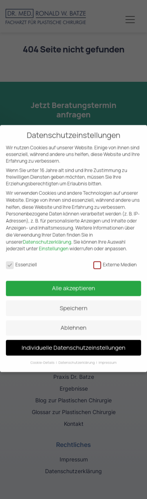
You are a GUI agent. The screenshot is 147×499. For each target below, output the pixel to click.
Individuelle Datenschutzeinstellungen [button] (73, 342)
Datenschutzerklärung (47, 236)
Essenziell (21, 259)
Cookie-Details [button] (43, 357)
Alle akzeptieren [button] (73, 283)
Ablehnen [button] (74, 323)
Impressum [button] (108, 357)
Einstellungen (54, 243)
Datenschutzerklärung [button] (76, 357)
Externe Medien (115, 259)
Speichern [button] (73, 303)
